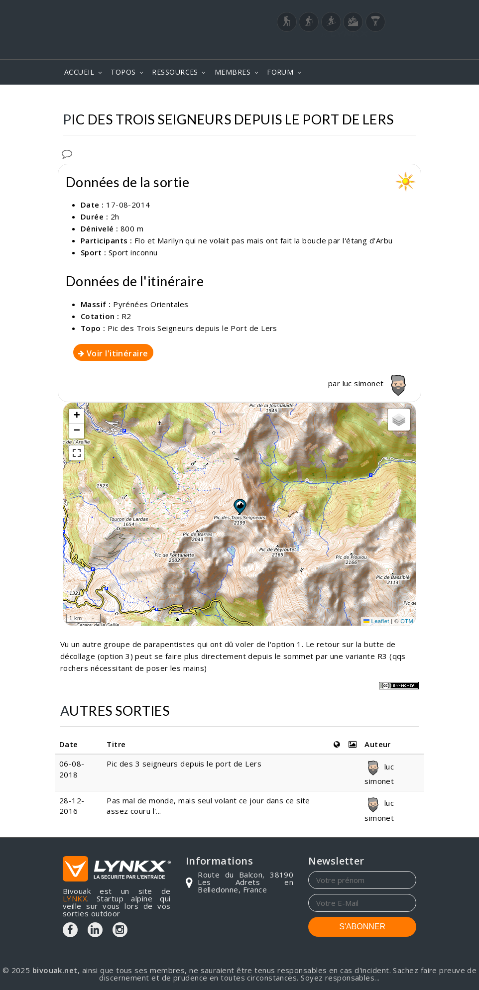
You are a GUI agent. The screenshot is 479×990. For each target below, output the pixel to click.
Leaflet (376, 621)
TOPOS (123, 72)
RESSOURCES (175, 72)
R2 (126, 316)
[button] (239, 506)
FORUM (280, 72)
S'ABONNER (362, 926)
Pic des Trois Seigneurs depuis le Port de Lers (192, 328)
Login (367, 45)
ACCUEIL (79, 72)
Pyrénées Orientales (151, 304)
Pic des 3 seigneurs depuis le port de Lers (184, 764)
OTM (406, 621)
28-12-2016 (72, 805)
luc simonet (377, 383)
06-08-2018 (72, 769)
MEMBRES (232, 72)
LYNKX (75, 898)
